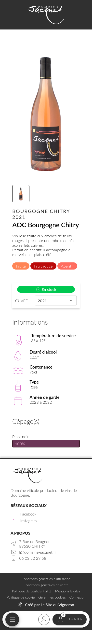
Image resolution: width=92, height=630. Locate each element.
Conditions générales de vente (46, 585)
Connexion (77, 597)
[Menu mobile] (12, 619)
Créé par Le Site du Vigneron (49, 604)
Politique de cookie (21, 597)
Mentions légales (67, 591)
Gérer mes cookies (52, 597)
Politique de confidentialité (31, 591)
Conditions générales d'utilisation (46, 579)
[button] (56, 300)
